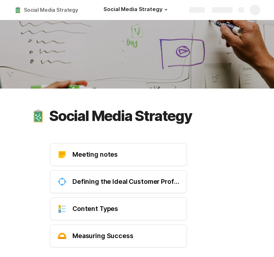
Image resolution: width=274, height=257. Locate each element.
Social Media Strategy (51, 10)
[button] (165, 9)
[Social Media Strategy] (136, 10)
